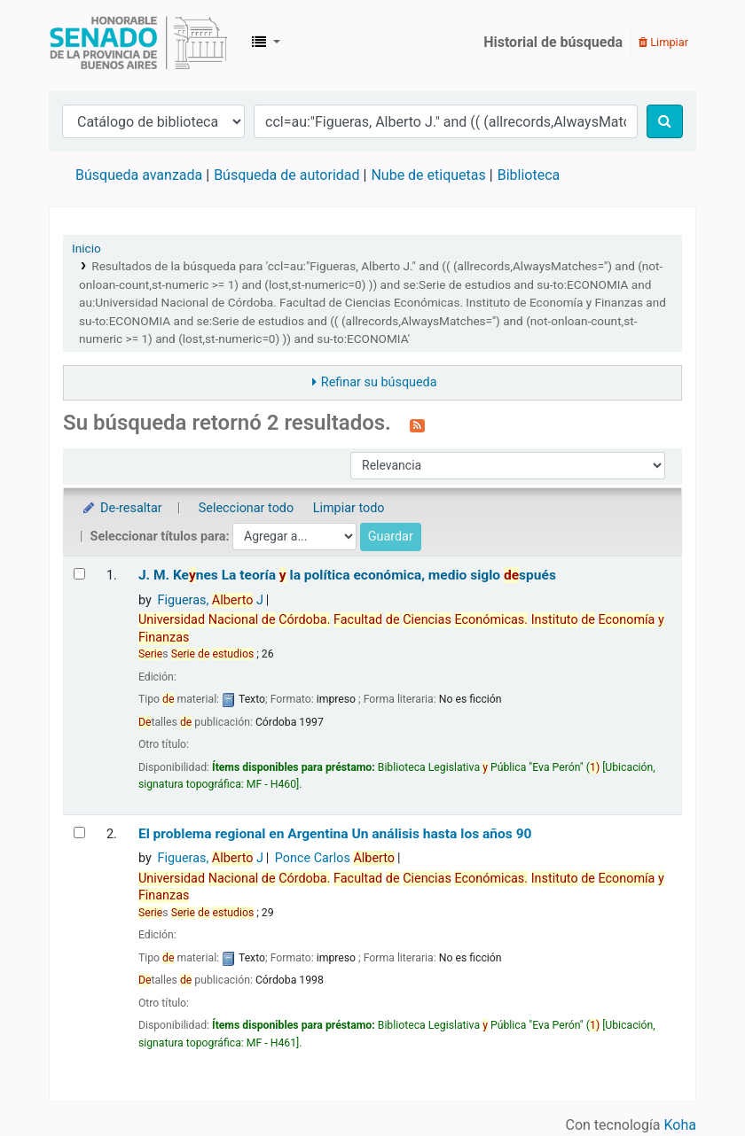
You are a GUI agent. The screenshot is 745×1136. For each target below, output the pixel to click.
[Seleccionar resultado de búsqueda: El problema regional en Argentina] (79, 832)
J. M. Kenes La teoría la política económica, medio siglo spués (347, 575)
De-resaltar (121, 508)
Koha (680, 1125)
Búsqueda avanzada (138, 175)
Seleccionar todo (246, 508)
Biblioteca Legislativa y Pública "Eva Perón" (138, 42)
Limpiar (663, 42)
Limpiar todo (349, 508)
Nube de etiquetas (428, 175)
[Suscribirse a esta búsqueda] (417, 424)
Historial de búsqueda (553, 42)
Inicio (86, 248)
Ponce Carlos (335, 858)
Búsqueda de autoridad (286, 175)
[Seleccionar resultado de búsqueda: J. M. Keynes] (79, 574)
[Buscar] (665, 121)
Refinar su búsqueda (379, 382)
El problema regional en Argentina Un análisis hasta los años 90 (335, 834)
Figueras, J (210, 600)
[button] (266, 42)
